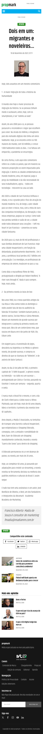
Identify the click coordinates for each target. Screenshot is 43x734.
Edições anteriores (8, 684)
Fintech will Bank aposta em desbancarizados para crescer (27, 579)
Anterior (19, 558)
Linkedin (21, 546)
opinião (21, 24)
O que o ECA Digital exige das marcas (26, 623)
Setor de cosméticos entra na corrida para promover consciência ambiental (27, 564)
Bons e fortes (21, 599)
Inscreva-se (33, 704)
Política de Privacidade (10, 679)
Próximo (18, 575)
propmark (17, 729)
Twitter (21, 541)
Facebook (9, 541)
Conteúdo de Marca (9, 665)
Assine (31, 679)
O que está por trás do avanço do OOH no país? (28, 612)
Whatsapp (33, 541)
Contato (24, 679)
